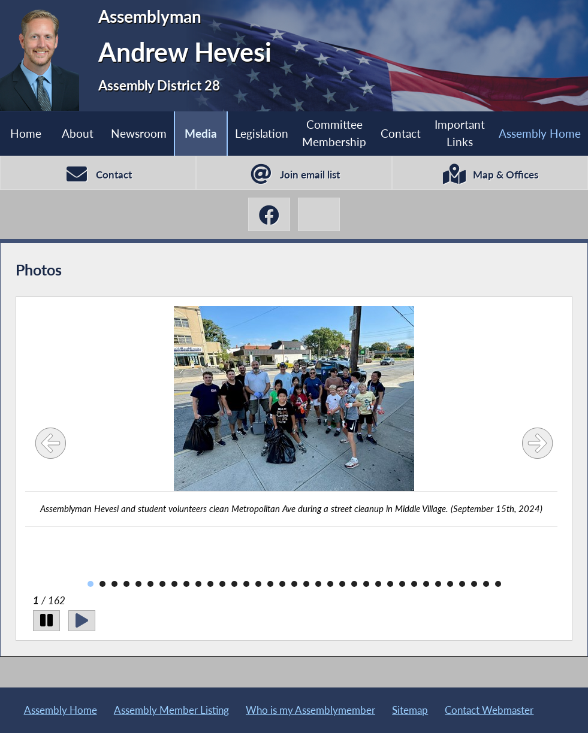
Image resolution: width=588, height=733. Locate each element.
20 (318, 584)
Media (201, 133)
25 (378, 584)
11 (210, 584)
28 (414, 584)
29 (426, 584)
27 (402, 584)
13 (234, 584)
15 (258, 584)
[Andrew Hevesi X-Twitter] (319, 215)
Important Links (460, 133)
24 (366, 584)
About (78, 133)
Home (25, 133)
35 (498, 584)
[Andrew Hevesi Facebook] (269, 215)
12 (222, 584)
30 (438, 584)
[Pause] (46, 620)
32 (462, 584)
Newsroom (139, 133)
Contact (401, 133)
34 (486, 584)
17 (282, 584)
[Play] (81, 620)
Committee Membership (334, 133)
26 (390, 584)
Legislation (261, 133)
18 (294, 584)
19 (306, 584)
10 (198, 584)
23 (354, 584)
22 (342, 584)
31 (450, 584)
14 (246, 584)
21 (330, 584)
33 (474, 584)
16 (270, 584)
